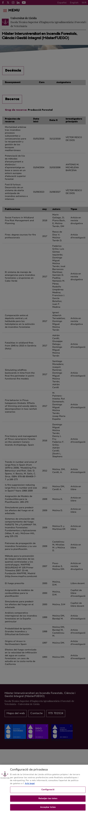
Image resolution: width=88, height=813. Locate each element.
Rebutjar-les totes (47, 802)
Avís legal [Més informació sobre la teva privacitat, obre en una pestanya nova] (30, 787)
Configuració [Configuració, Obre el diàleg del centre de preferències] (47, 794)
